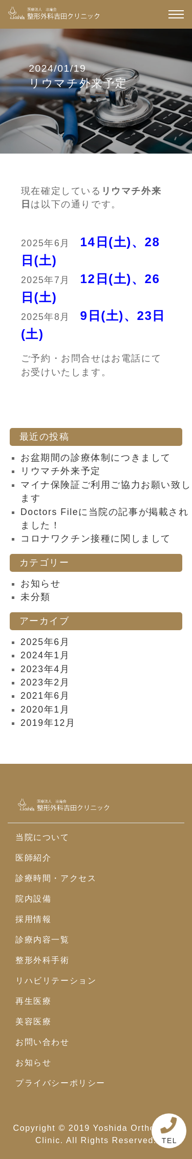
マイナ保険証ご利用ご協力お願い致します (105, 491)
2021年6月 (45, 696)
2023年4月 (45, 669)
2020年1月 (45, 709)
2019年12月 (48, 723)
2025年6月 (45, 642)
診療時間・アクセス (55, 878)
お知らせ (40, 583)
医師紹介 (33, 857)
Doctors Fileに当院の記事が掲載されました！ (104, 518)
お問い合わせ (42, 1042)
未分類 (35, 597)
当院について (42, 837)
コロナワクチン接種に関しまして (95, 538)
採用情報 (33, 919)
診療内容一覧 (42, 939)
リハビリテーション (55, 980)
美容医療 (33, 1021)
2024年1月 (45, 655)
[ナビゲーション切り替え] (176, 14)
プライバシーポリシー (60, 1083)
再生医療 (33, 1001)
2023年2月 (45, 682)
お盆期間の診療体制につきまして (95, 458)
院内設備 (33, 898)
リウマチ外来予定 (60, 471)
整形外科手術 (42, 960)
